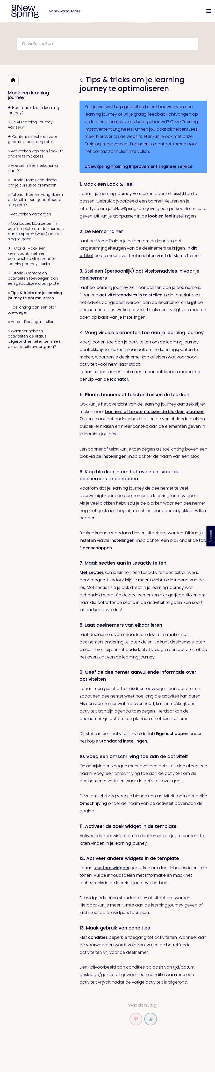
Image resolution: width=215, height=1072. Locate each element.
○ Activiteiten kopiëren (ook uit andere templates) (35, 153)
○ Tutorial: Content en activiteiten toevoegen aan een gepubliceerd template (33, 278)
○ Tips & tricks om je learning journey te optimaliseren (35, 295)
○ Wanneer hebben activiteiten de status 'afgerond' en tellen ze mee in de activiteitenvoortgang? (35, 338)
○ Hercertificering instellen (31, 321)
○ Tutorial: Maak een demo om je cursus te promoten (32, 182)
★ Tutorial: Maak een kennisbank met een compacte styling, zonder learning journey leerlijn (31, 256)
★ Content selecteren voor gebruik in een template (32, 139)
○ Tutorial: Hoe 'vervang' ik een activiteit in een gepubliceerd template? (35, 199)
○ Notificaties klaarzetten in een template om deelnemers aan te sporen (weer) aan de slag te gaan (36, 231)
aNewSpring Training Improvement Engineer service (138, 166)
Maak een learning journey (28, 95)
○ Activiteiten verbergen (29, 214)
